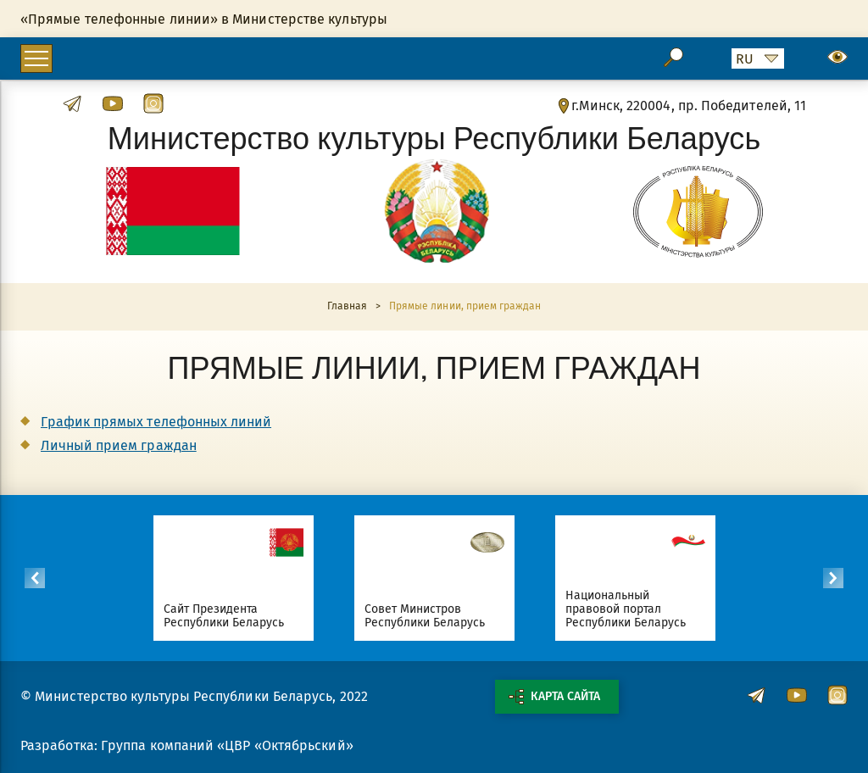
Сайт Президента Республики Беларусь (224, 616)
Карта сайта (554, 696)
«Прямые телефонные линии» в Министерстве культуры (203, 19)
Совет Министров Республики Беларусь (425, 616)
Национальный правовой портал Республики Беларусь (626, 609)
